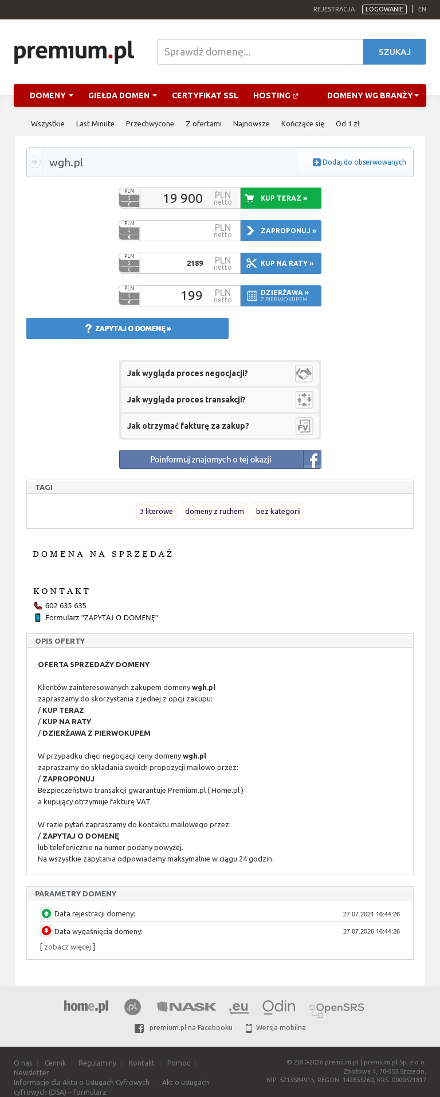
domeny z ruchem (214, 511)
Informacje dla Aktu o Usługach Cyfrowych (82, 1082)
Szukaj (395, 52)
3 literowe (156, 511)
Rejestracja (334, 9)
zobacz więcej (67, 947)
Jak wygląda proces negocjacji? (187, 373)
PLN (129, 191)
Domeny (51, 95)
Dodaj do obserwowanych (364, 162)
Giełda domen (122, 95)
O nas (23, 1063)
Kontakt (142, 1063)
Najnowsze (251, 123)
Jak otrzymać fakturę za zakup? (188, 425)
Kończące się (302, 123)
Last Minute (95, 123)
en (422, 9)
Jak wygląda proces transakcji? (186, 399)
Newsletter (31, 1072)
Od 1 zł (348, 123)
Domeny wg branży (373, 95)
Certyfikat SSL (205, 95)
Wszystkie (48, 123)
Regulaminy (97, 1063)
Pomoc (178, 1063)
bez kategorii (278, 511)
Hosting (276, 95)
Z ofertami (204, 123)
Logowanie (384, 9)
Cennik (55, 1063)
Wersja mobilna (276, 1027)
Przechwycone (150, 123)
